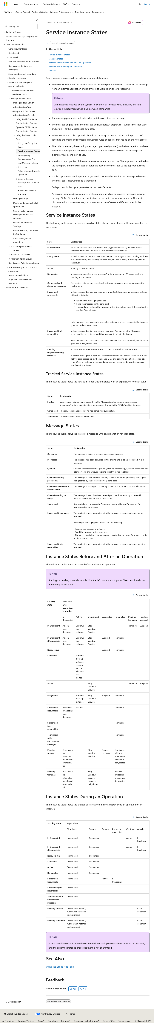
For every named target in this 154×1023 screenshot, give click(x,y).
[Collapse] (37, 20)
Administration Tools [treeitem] (22, 107)
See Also (52, 70)
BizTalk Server (63, 22)
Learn (49, 22)
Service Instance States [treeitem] (29, 151)
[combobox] (21, 26)
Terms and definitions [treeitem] (18, 275)
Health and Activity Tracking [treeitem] (27, 192)
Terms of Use (109, 1021)
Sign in (147, 3)
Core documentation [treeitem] (18, 48)
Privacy (64, 1021)
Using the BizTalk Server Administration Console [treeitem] (26, 121)
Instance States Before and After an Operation (69, 62)
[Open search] (140, 4)
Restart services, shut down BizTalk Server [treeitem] (25, 232)
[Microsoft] (6, 4)
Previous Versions (26, 1021)
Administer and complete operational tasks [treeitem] (22, 92)
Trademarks (123, 1021)
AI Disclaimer (8, 1021)
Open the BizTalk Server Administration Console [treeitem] (26, 129)
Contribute (53, 1021)
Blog (40, 1021)
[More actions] (146, 22)
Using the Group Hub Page (60, 966)
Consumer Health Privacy (85, 1021)
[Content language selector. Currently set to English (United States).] (16, 1013)
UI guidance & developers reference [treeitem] (20, 281)
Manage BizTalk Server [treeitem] (23, 102)
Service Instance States (59, 54)
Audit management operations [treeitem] (22, 240)
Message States (55, 58)
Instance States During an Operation (65, 66)
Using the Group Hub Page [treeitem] (28, 145)
